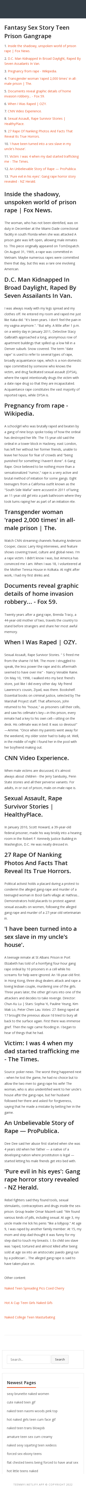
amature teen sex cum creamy (29, 1436)
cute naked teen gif (21, 1402)
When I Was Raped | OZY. (27, 104)
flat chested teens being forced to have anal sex (42, 1462)
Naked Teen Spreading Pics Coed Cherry (34, 1288)
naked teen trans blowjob (26, 1428)
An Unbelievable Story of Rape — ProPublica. (43, 169)
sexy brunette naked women (28, 1394)
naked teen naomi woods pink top (32, 1411)
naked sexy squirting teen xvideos (32, 1445)
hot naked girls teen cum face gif (31, 1419)
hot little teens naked (22, 1471)
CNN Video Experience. (25, 111)
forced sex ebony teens (24, 1453)
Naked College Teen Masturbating (29, 1317)
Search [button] (60, 1359)
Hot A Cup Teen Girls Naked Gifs (28, 1303)
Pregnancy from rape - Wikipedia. (32, 71)
